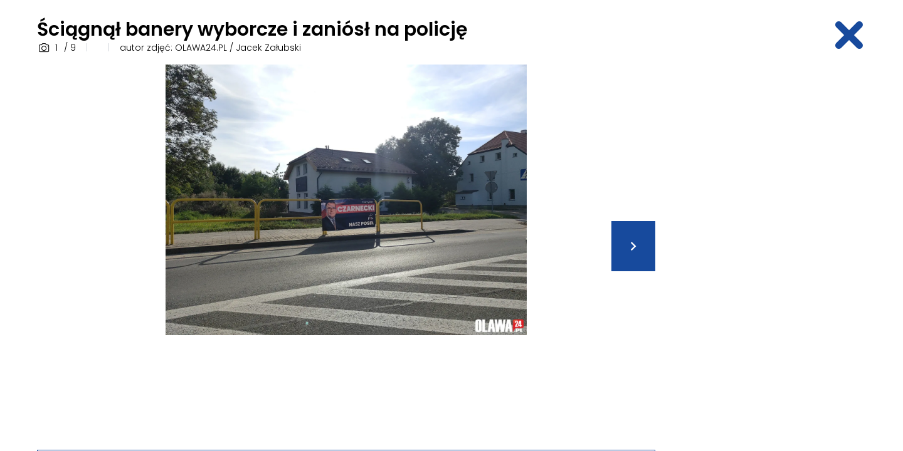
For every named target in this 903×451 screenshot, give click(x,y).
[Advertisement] (768, 252)
